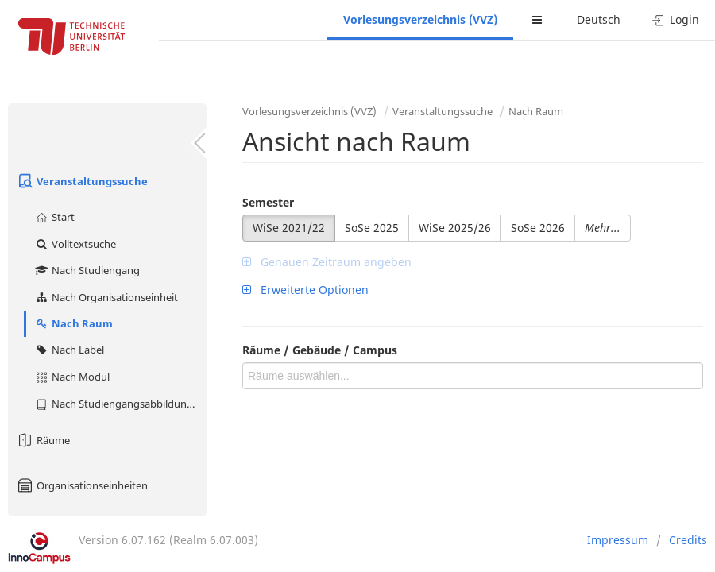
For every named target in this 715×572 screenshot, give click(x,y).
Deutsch (598, 19)
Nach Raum (73, 323)
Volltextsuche (75, 244)
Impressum (617, 539)
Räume (43, 440)
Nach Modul (72, 376)
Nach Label (69, 349)
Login (675, 19)
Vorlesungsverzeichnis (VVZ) (420, 19)
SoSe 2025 (372, 227)
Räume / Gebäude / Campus (319, 350)
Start (54, 217)
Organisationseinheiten (82, 485)
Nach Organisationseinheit (106, 297)
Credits (688, 539)
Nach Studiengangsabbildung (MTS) (120, 403)
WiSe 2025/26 (455, 227)
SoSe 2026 (538, 227)
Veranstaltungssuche (82, 181)
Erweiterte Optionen (305, 289)
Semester (268, 202)
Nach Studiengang (87, 270)
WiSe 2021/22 (289, 227)
